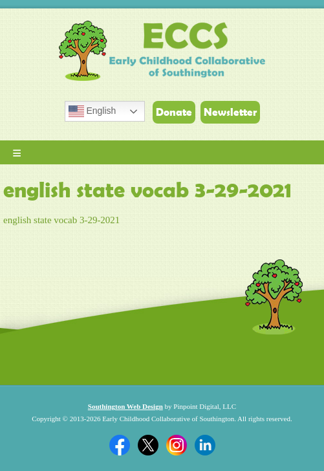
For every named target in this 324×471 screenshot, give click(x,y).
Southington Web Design (125, 406)
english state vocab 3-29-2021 (61, 220)
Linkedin (205, 445)
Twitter (148, 445)
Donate (174, 111)
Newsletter (230, 111)
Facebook (119, 445)
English (92, 111)
